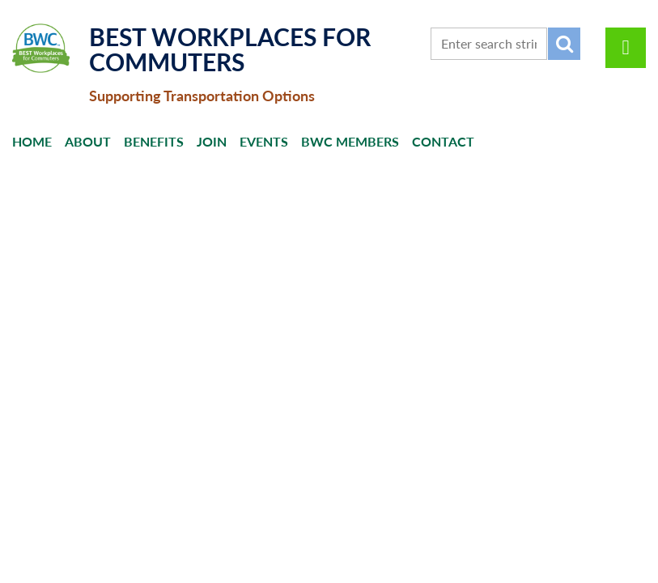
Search (564, 44)
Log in (625, 48)
